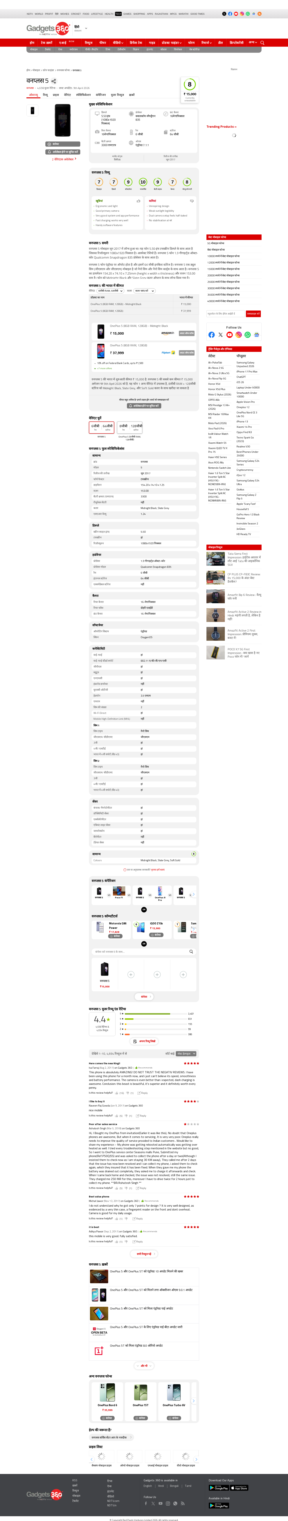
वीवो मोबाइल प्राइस (186, 1465)
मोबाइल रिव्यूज (215, 547)
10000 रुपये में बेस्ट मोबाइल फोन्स (223, 256)
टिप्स (108, 49)
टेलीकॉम (121, 49)
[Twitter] (220, 335)
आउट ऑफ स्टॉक (187, 333)
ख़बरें (132, 95)
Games (127, 14)
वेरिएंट (67, 95)
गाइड (152, 42)
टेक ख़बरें (46, 42)
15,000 (117, 334)
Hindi (161, 1486)
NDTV (30, 14)
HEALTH (109, 14)
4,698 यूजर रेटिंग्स (46, 88)
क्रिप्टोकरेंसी (236, 42)
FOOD (86, 14)
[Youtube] (229, 335)
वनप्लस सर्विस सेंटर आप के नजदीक (109, 1437)
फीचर (102, 42)
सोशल (163, 49)
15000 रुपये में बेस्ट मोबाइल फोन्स (223, 269)
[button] (193, 894)
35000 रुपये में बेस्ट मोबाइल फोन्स (223, 295)
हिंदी (56, 14)
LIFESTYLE (97, 14)
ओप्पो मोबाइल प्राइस (129, 1465)
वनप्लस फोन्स (63, 70)
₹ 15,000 (190, 94)
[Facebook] (211, 335)
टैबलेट (48, 49)
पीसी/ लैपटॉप (91, 49)
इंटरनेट (150, 49)
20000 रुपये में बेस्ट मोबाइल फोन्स (223, 275)
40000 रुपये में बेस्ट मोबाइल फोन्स (223, 301)
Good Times (197, 14)
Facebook (146, 1502)
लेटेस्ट (211, 356)
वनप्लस (30, 88)
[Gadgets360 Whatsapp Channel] (247, 335)
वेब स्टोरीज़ (194, 49)
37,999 (117, 353)
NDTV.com (113, 1501)
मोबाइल (33, 49)
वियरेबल (178, 49)
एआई (67, 42)
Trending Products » (221, 127)
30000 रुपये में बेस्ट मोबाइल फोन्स (223, 288)
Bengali (174, 1486)
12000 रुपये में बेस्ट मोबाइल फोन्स (223, 262)
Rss (182, 1502)
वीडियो (117, 42)
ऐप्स (60, 49)
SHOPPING (139, 14)
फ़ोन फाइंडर (48, 70)
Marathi (183, 14)
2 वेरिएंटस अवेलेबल (62, 159)
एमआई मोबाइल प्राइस (158, 1465)
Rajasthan (161, 14)
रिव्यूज (89, 42)
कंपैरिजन (101, 95)
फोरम (191, 42)
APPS (150, 14)
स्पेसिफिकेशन (83, 95)
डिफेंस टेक (136, 42)
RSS (74, 1480)
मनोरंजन (74, 49)
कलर (129, 291)
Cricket (76, 14)
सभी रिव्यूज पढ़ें (144, 1254)
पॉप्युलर (241, 356)
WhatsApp (175, 1502)
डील (220, 42)
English (148, 1486)
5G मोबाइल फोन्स (215, 243)
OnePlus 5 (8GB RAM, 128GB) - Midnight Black (139, 326)
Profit (49, 14)
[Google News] (256, 335)
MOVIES (64, 14)
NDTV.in (111, 1505)
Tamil (188, 1486)
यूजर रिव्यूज (117, 95)
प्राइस (56, 95)
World (39, 14)
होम (32, 42)
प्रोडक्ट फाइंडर (170, 42)
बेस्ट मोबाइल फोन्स (216, 250)
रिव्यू (45, 95)
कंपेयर (53, 144)
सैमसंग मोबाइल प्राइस (101, 1465)
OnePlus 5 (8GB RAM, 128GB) (128, 345)
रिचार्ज (205, 42)
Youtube (160, 1502)
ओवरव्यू (33, 95)
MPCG (173, 14)
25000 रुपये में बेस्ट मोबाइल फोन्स (223, 282)
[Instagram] (238, 335)
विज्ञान (136, 49)
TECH (118, 14)
